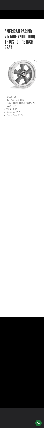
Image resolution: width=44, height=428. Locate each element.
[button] (35, 61)
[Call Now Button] (38, 423)
